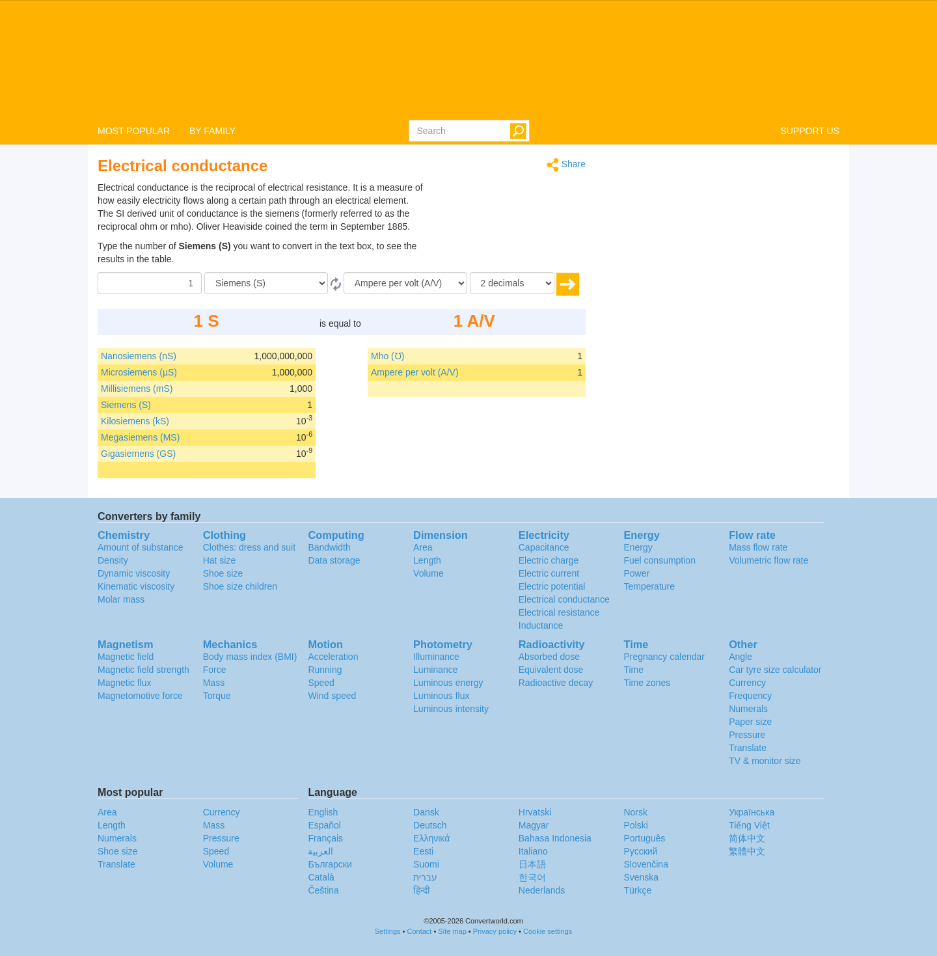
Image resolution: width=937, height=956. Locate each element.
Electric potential (552, 586)
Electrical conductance (564, 599)
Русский (640, 851)
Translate (748, 748)
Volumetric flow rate (768, 560)
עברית (425, 877)
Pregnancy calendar (664, 656)
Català (321, 877)
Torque (217, 695)
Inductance (541, 625)
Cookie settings (547, 931)
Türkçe (637, 890)
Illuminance (436, 656)
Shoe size (223, 573)
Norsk (635, 812)
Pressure (747, 735)
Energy (637, 547)
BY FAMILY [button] (212, 131)
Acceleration (333, 656)
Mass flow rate (758, 547)
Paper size (750, 722)
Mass (213, 682)
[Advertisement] (504, 213)
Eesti (423, 851)
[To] (405, 283)
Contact (419, 931)
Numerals (748, 708)
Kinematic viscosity (136, 586)
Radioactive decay (556, 682)
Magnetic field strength (143, 669)
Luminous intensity (451, 708)
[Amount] (150, 283)
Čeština (323, 890)
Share (566, 165)
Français (325, 838)
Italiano (533, 851)
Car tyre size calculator (775, 669)
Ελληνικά (431, 838)
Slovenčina (645, 864)
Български (329, 864)
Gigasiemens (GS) (138, 453)
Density (113, 560)
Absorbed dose (549, 656)
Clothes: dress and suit (249, 547)
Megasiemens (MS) (140, 437)
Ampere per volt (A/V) (415, 372)
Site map (452, 931)
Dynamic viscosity (134, 573)
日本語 (532, 864)
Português (644, 838)
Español (324, 825)
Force (214, 669)
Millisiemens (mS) (136, 388)
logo (468, 59)
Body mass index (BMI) (250, 656)
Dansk (426, 812)
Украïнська (751, 812)
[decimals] (512, 283)
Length (427, 560)
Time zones (646, 682)
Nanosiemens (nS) (138, 356)
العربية (320, 851)
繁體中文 (747, 851)
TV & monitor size (764, 761)
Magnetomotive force (140, 695)
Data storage (334, 560)
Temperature (649, 586)
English (323, 812)
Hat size (219, 560)
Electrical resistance (559, 612)
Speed (321, 682)
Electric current (549, 573)
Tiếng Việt (749, 825)
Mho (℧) (387, 356)
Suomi (426, 864)
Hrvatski (535, 812)
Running (325, 669)
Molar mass (121, 599)
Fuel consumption (659, 560)
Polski (635, 825)
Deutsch (429, 825)
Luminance (435, 669)
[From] (266, 283)
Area (423, 547)
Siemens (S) (126, 405)
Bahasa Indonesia (555, 838)
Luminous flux (441, 695)
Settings (388, 931)
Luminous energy (448, 682)
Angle (740, 656)
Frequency (750, 695)
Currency (747, 682)
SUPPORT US (809, 131)
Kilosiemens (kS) (135, 421)
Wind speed (332, 695)
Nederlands (542, 890)
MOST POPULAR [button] (134, 131)
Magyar (534, 825)
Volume (428, 573)
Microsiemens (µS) (139, 372)
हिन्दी (421, 890)
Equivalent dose (551, 669)
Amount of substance (140, 547)
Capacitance (544, 547)
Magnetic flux (124, 682)
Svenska (641, 877)
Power (636, 573)
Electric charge (549, 560)
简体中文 (747, 838)
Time (633, 669)
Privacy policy (495, 931)
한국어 (532, 877)
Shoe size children (240, 586)
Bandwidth (329, 547)
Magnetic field (126, 656)
